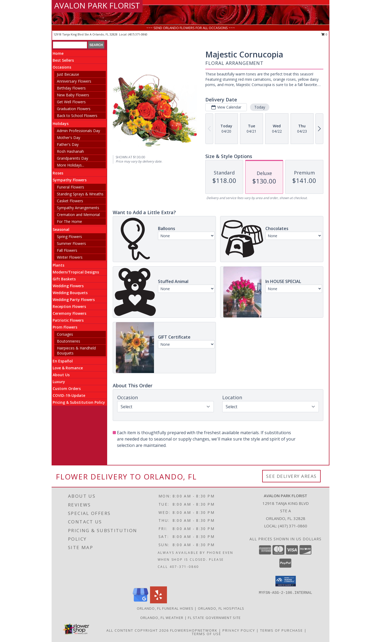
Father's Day (68, 144)
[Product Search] (70, 45)
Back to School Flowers (77, 115)
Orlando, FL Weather (162, 617)
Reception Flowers (69, 306)
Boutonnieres (68, 341)
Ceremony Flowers (69, 313)
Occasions (62, 67)
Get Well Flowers (71, 101)
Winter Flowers (70, 257)
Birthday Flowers (71, 88)
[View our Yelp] (158, 601)
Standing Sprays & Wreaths (80, 193)
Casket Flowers (70, 200)
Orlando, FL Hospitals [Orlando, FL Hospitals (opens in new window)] (221, 608)
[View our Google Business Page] (140, 601)
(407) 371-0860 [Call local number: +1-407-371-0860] (137, 34)
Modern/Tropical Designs (76, 272)
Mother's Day (68, 137)
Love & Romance (68, 367)
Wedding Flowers (68, 285)
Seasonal (61, 229)
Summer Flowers (71, 243)
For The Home (69, 221)
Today (259, 107)
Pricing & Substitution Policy (79, 402)
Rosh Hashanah (70, 151)
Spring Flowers (69, 236)
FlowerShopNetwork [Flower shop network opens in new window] (193, 630)
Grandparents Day (72, 158)
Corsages (65, 334)
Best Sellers (63, 60)
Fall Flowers (67, 250)
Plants (58, 265)
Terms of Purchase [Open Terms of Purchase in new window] (281, 630)
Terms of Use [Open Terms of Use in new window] (206, 633)
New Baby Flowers (73, 94)
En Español (63, 360)
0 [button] (324, 34)
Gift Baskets (64, 278)
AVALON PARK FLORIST (97, 5)
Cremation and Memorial (78, 214)
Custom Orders (67, 388)
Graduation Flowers (73, 108)
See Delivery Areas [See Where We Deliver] (291, 476)
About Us (61, 374)
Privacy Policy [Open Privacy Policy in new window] (239, 630)
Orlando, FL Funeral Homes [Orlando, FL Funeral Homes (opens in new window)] (165, 608)
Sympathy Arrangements (78, 207)
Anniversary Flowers (74, 81)
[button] (285, 581)
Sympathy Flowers (70, 179)
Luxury (59, 381)
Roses (58, 173)
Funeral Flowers (70, 187)
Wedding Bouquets (70, 292)
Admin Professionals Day (78, 130)
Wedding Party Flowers (74, 299)
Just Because (68, 74)
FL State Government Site (214, 617)
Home (58, 53)
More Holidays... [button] (70, 165)
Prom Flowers (65, 327)
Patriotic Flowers (68, 320)
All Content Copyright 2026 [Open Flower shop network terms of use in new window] (137, 630)
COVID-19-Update (69, 395)
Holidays (61, 123)
